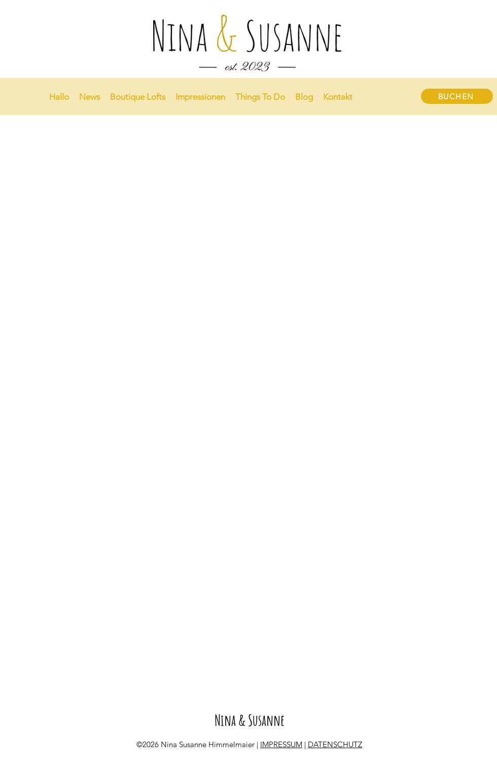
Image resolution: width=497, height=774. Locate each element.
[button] (200, 96)
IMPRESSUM (281, 744)
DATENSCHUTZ (335, 744)
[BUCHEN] (457, 96)
